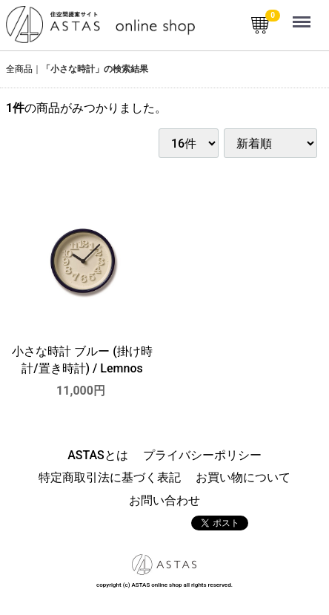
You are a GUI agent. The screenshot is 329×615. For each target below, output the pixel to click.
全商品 (19, 69)
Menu (303, 15)
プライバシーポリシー (202, 455)
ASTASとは (97, 455)
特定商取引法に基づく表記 (110, 478)
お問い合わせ (164, 500)
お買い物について (243, 478)
